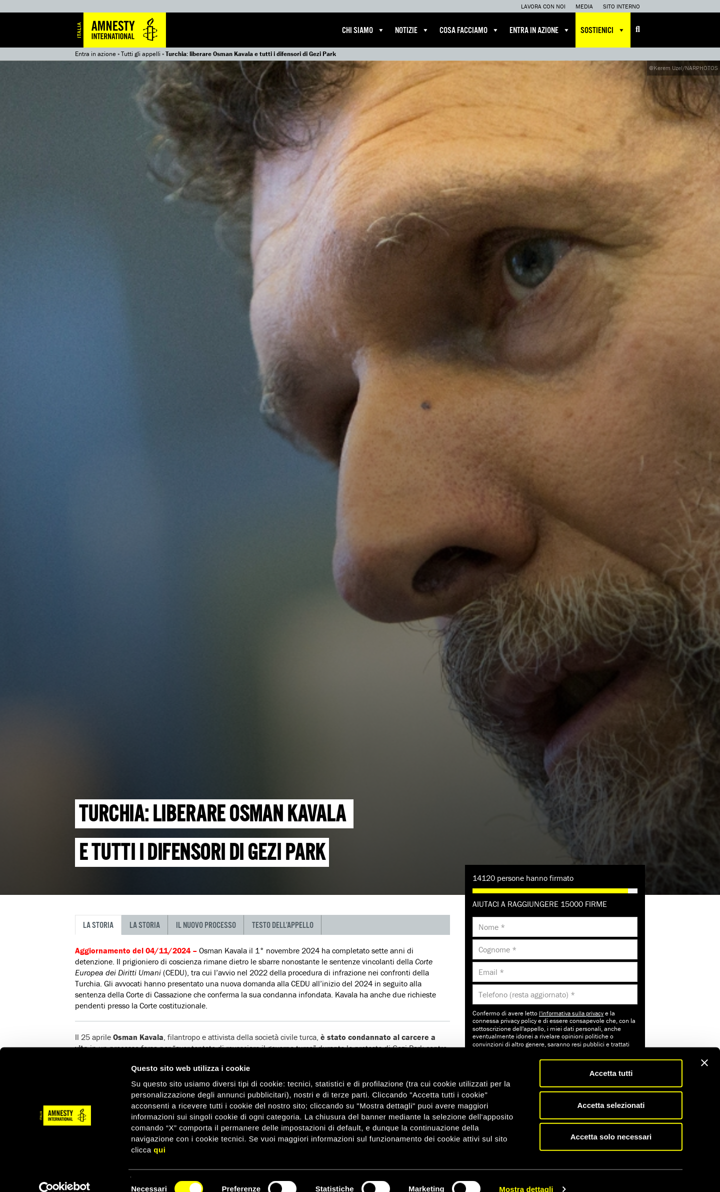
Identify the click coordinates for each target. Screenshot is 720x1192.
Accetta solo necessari (611, 1119)
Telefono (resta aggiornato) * (526, 994)
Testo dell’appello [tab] (283, 925)
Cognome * (497, 949)
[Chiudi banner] (704, 1045)
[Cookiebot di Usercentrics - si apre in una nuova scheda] (64, 1172)
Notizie (412, 30)
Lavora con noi (543, 6)
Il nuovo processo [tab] (206, 925)
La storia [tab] (98, 925)
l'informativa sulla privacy (571, 1013)
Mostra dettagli (526, 1172)
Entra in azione (540, 30)
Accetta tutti (611, 1056)
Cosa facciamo (470, 30)
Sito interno (621, 6)
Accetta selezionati (610, 1088)
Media (584, 6)
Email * (491, 972)
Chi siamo (363, 30)
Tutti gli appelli (140, 54)
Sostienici (603, 30)
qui (160, 1132)
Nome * (491, 927)
